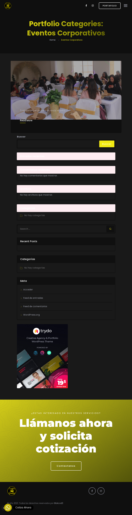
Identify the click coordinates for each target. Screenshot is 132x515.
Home (53, 39)
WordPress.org (31, 314)
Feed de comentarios (35, 306)
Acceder (28, 289)
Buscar (21, 136)
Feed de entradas (33, 298)
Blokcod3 (58, 503)
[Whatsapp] (8, 507)
